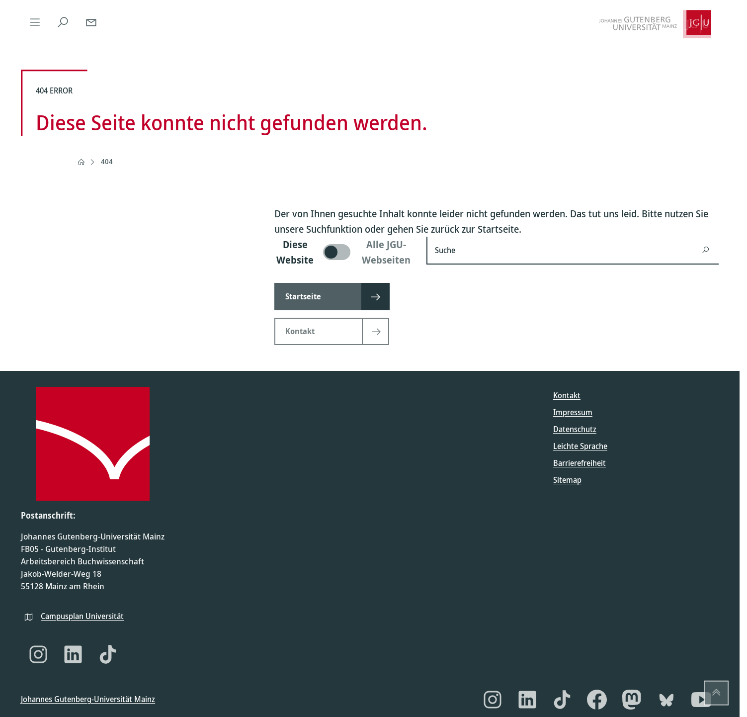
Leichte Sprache (580, 446)
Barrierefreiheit (579, 462)
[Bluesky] (666, 700)
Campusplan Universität (82, 616)
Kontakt (567, 395)
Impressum (572, 412)
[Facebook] (597, 700)
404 (107, 161)
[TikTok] (108, 654)
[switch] (344, 252)
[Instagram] (38, 654)
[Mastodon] (632, 700)
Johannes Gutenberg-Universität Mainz (88, 699)
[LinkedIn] (73, 654)
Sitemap (567, 479)
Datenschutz (574, 429)
